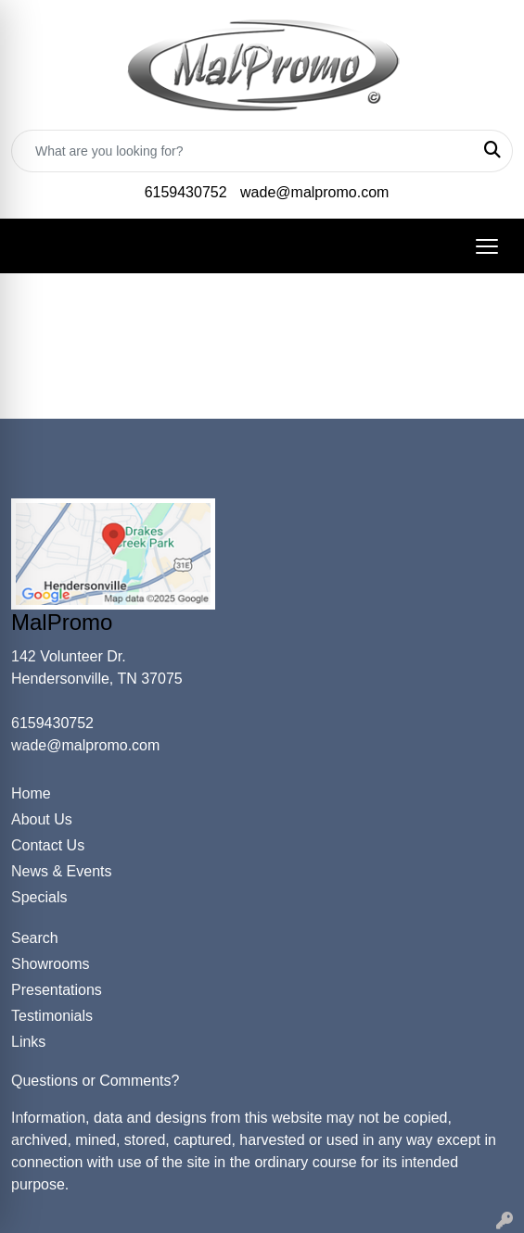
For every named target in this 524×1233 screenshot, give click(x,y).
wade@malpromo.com (314, 192)
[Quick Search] (242, 151)
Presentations (56, 990)
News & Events (61, 871)
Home (31, 793)
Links (28, 1042)
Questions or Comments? (95, 1080)
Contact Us (47, 845)
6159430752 (186, 192)
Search (34, 938)
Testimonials (52, 1016)
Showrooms (50, 964)
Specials (39, 897)
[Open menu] (486, 246)
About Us (41, 819)
